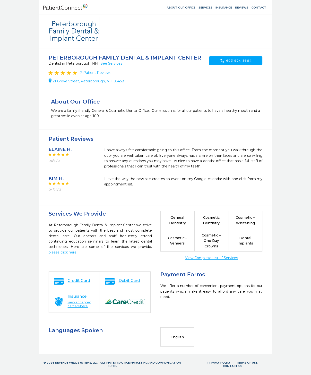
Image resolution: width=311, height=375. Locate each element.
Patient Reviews (95, 72)
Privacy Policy (219, 362)
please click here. (63, 252)
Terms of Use (247, 362)
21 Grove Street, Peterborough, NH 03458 (88, 81)
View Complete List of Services (211, 258)
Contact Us (232, 366)
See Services (111, 63)
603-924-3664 (236, 60)
